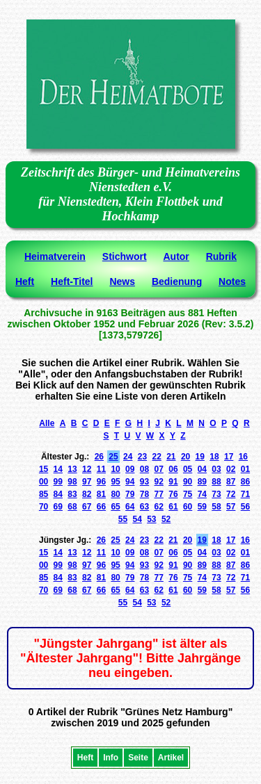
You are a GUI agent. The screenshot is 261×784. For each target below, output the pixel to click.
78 (144, 494)
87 (230, 482)
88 (216, 482)
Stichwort (124, 256)
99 (58, 482)
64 (129, 507)
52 (166, 519)
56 (245, 507)
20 (185, 457)
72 (230, 494)
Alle (46, 423)
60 (187, 507)
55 (122, 519)
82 (86, 494)
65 (115, 507)
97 (86, 482)
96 (101, 482)
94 (129, 482)
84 (58, 494)
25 (113, 457)
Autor (176, 256)
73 (216, 494)
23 (142, 457)
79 (129, 494)
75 (187, 494)
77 (159, 494)
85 (43, 494)
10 (115, 469)
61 (172, 507)
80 (115, 494)
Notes (232, 281)
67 (86, 507)
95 (115, 482)
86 (245, 482)
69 (58, 507)
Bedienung (177, 281)
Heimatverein (55, 256)
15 (43, 469)
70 (43, 507)
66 (101, 507)
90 (187, 482)
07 (159, 469)
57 (230, 507)
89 (202, 482)
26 (99, 457)
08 (144, 469)
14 (58, 469)
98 (72, 482)
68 (72, 507)
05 (187, 469)
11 (101, 469)
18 (214, 457)
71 (245, 494)
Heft (24, 281)
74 (202, 494)
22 (156, 457)
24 (127, 457)
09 (129, 469)
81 (101, 494)
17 (228, 457)
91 (172, 482)
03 (216, 469)
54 (136, 519)
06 (172, 469)
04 (202, 469)
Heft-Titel (72, 281)
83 (72, 494)
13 (72, 469)
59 (202, 507)
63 (144, 507)
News (122, 281)
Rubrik (221, 256)
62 (159, 507)
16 (243, 457)
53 (151, 519)
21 (170, 457)
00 (43, 482)
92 (159, 482)
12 (86, 469)
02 (230, 469)
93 (144, 482)
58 (216, 507)
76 (172, 494)
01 (245, 469)
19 (200, 457)
